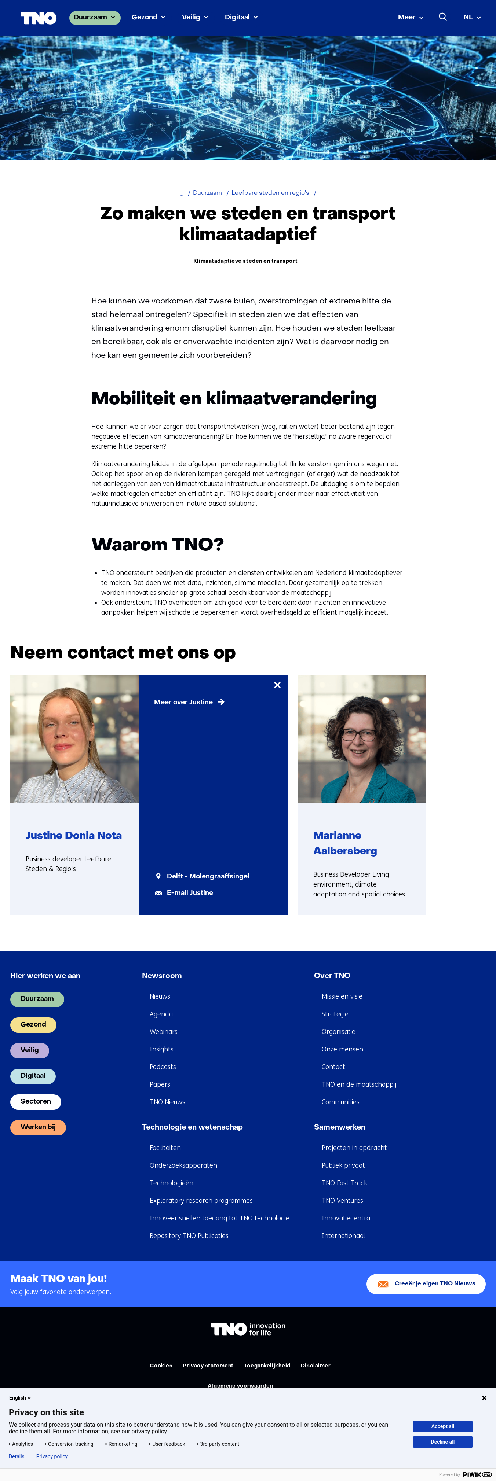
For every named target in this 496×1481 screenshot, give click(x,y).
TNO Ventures (342, 1201)
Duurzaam (90, 18)
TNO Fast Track (344, 1183)
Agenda (161, 1014)
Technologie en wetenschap (192, 1128)
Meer (407, 18)
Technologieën (171, 1183)
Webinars (164, 1032)
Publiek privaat (343, 1166)
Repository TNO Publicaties (189, 1236)
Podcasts (163, 1067)
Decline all (443, 1442)
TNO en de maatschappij (359, 1085)
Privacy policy (52, 1456)
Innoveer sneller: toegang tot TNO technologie (219, 1219)
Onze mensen (342, 1050)
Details (17, 1456)
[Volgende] (475, 653)
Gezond (144, 18)
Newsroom (162, 976)
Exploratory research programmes (201, 1201)
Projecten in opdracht (354, 1148)
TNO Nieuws (167, 1102)
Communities (341, 1102)
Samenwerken (339, 1128)
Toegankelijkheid (267, 1366)
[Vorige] (447, 653)
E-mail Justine (190, 894)
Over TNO (332, 976)
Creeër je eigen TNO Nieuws (435, 1284)
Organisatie (338, 1032)
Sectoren (36, 1102)
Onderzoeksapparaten (183, 1166)
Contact (333, 1067)
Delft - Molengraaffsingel (208, 877)
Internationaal (343, 1236)
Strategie (335, 1014)
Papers (160, 1085)
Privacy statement (208, 1366)
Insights (162, 1050)
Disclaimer (316, 1366)
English (20, 1398)
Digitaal (237, 18)
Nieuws (160, 997)
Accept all (442, 1426)
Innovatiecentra (346, 1219)
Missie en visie (342, 997)
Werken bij (38, 1128)
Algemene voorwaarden (240, 1386)
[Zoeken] (443, 17)
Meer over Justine (183, 703)
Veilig (191, 18)
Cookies (161, 1366)
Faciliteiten (165, 1148)
